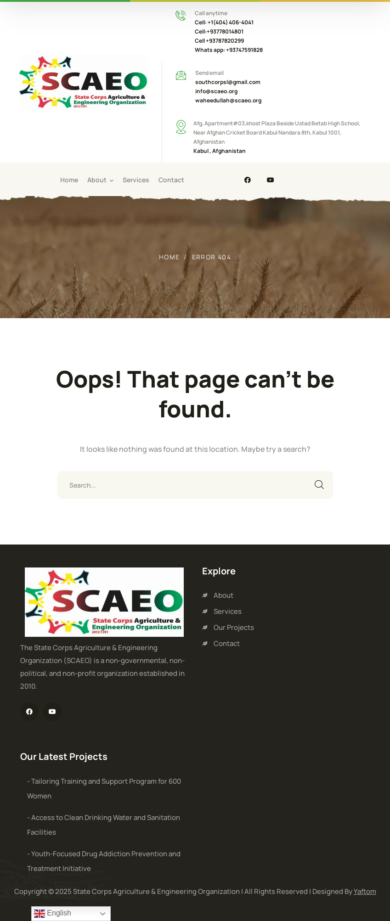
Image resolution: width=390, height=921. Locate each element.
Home (169, 257)
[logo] (83, 81)
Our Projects (234, 627)
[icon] (247, 180)
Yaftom (365, 891)
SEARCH (319, 484)
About (223, 595)
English (52, 913)
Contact (227, 643)
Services (228, 611)
